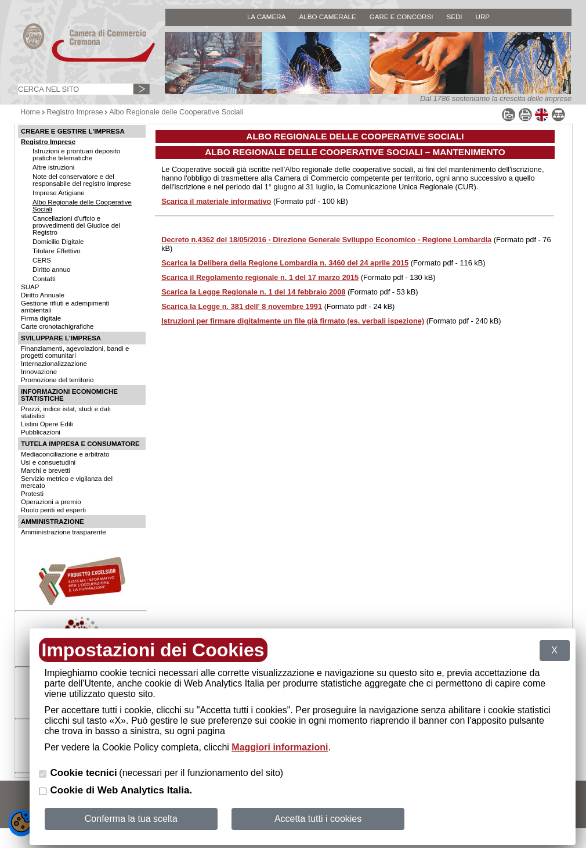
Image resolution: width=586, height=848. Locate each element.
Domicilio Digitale (58, 241)
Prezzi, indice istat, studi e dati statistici (66, 412)
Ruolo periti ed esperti (53, 509)
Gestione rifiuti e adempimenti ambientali (65, 307)
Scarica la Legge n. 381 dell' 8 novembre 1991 (241, 306)
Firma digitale (41, 318)
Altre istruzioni (53, 167)
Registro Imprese (74, 111)
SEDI (454, 16)
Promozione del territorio (57, 379)
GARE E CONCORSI (401, 16)
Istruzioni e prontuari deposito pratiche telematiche (76, 154)
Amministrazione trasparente (63, 532)
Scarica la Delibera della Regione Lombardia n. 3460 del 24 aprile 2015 (284, 262)
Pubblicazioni (40, 432)
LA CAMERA (266, 16)
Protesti (32, 493)
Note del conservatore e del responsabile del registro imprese (81, 180)
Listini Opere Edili (47, 424)
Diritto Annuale (42, 295)
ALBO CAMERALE (327, 16)
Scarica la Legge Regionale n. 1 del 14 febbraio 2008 (253, 292)
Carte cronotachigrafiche (57, 326)
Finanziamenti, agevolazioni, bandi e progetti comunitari (75, 352)
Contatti (44, 278)
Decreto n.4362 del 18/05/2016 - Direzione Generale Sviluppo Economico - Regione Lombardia (326, 239)
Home (30, 111)
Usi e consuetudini (48, 462)
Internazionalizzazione (54, 363)
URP (483, 16)
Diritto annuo (51, 269)
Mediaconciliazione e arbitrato (65, 454)
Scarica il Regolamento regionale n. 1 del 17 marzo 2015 (260, 277)
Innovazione (39, 371)
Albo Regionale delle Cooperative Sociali (176, 111)
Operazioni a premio (51, 501)
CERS (41, 260)
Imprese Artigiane (58, 192)
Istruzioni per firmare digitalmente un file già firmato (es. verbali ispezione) (292, 321)
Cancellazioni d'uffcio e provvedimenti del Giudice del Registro (76, 225)
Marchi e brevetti (45, 470)
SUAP (30, 286)
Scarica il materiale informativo (216, 201)
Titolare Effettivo (56, 250)
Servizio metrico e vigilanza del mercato (67, 482)
